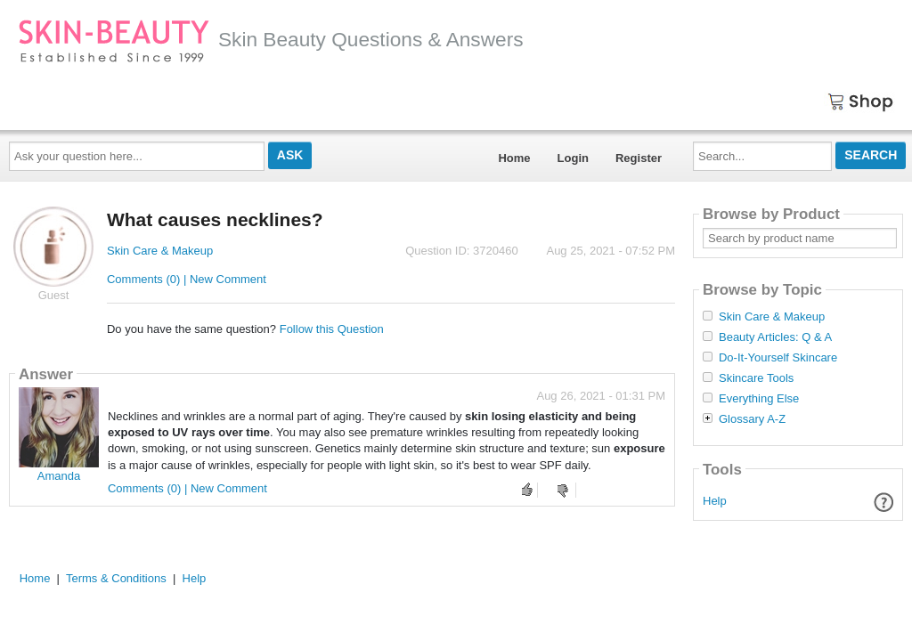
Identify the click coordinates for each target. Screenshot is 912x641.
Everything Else (759, 399)
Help (715, 500)
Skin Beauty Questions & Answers (271, 39)
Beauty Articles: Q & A (775, 337)
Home (514, 158)
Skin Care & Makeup (160, 250)
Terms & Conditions (116, 578)
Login (573, 158)
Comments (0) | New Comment (186, 279)
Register (638, 158)
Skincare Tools (756, 378)
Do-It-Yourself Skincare (778, 358)
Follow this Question (332, 329)
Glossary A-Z (752, 419)
